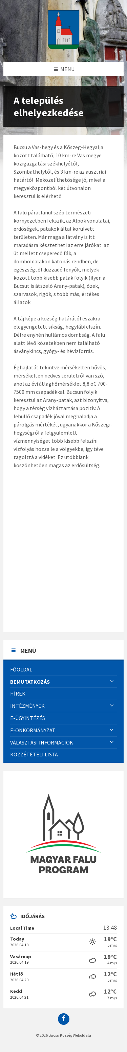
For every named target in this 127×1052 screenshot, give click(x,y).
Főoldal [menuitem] (21, 669)
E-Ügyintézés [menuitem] (27, 718)
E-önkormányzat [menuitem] (33, 730)
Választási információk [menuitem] (41, 742)
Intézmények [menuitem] (27, 705)
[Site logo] (63, 49)
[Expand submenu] (112, 682)
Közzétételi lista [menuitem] (34, 754)
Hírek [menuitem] (17, 693)
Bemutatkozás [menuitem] (30, 681)
